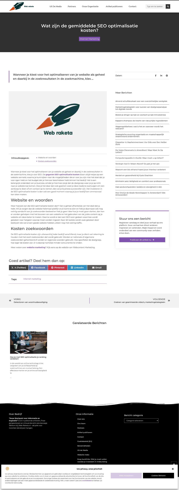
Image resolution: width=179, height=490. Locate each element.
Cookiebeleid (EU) (84, 441)
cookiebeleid (87, 480)
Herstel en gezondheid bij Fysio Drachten (134, 175)
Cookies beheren (159, 475)
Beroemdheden (83, 446)
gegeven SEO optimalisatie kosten (62, 174)
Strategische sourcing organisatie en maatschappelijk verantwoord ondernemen (139, 135)
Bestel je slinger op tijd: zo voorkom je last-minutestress (140, 115)
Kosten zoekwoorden (47, 161)
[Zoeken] (168, 6)
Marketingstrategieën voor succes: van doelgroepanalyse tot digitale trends (141, 108)
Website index (83, 455)
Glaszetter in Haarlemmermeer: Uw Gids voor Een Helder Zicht (141, 143)
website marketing (36, 247)
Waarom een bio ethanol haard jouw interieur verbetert (140, 169)
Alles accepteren (126, 475)
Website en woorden (47, 157)
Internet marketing (89, 39)
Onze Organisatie (91, 6)
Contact (132, 6)
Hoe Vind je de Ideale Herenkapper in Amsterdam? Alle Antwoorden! (140, 194)
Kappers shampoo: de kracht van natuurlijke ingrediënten (141, 121)
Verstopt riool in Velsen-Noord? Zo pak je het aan (137, 164)
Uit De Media (56, 6)
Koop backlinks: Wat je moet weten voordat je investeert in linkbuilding (92, 460)
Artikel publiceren (114, 6)
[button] (173, 469)
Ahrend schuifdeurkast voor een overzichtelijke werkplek (141, 101)
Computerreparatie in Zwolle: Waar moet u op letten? (139, 158)
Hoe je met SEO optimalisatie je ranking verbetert (28, 358)
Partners (72, 6)
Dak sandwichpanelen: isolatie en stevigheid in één (138, 187)
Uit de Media (82, 450)
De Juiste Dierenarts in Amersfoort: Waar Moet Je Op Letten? (139, 151)
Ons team (81, 423)
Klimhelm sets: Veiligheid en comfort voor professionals (140, 181)
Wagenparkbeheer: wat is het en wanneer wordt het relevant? (139, 127)
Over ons (81, 419)
